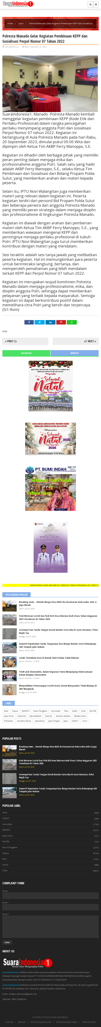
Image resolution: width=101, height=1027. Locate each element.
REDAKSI (22, 1022)
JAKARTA (25, 711)
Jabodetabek (35, 716)
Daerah (48, 716)
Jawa (66, 721)
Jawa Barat (39, 721)
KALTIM (93, 711)
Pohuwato (8, 721)
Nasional (22, 716)
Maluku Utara (80, 716)
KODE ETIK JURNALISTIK (41, 1022)
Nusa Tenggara (40, 711)
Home (10, 23)
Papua (15, 711)
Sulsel (74, 711)
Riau (66, 711)
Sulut (21, 23)
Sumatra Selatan (63, 716)
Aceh (83, 711)
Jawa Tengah (54, 721)
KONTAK (9, 1022)
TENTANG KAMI (89, 1022)
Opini (84, 721)
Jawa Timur (9, 716)
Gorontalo (55, 711)
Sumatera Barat (24, 721)
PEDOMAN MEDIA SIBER (66, 1022)
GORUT (75, 721)
